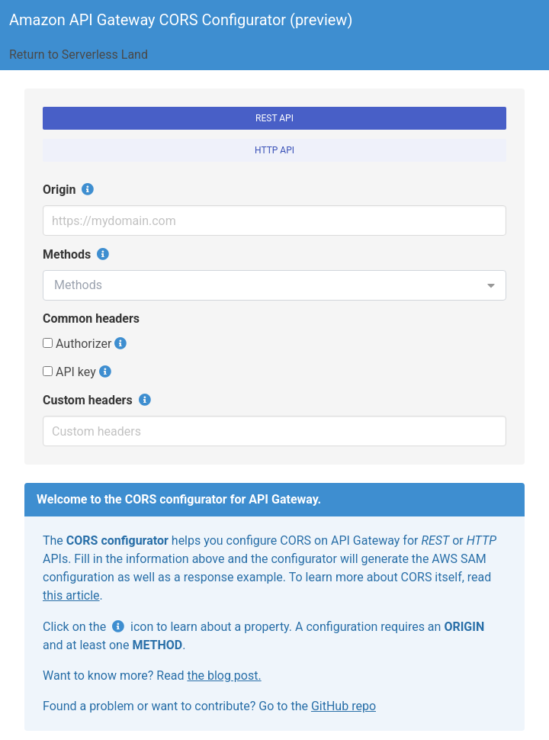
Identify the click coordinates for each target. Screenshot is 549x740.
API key (69, 372)
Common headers (91, 318)
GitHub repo (343, 706)
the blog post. (224, 675)
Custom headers (98, 400)
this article (71, 595)
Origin (70, 189)
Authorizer (77, 343)
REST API (274, 118)
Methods (77, 254)
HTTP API (274, 150)
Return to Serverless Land (78, 54)
